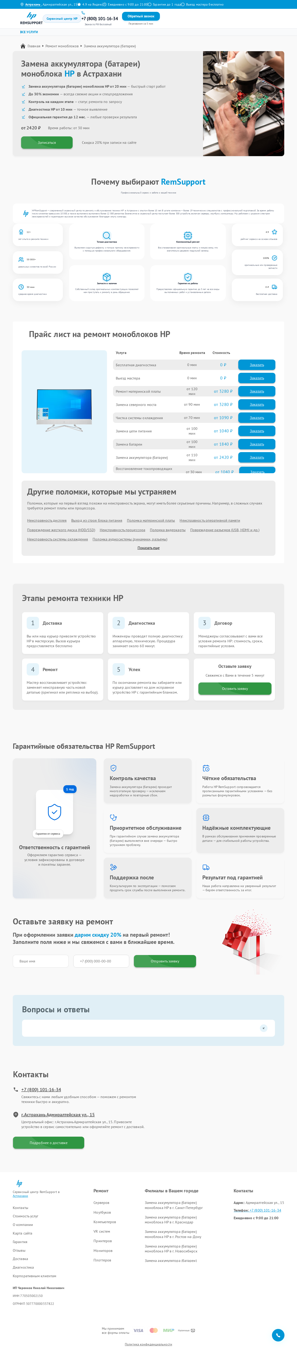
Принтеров (103, 1240)
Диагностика (23, 1267)
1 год (70, 789)
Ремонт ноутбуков (73, 33)
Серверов (101, 1202)
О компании (23, 1224)
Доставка (20, 1258)
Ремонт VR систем (151, 33)
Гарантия (131, 18)
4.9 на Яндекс (90, 4)
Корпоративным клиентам (34, 1276)
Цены (120, 18)
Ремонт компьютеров (112, 33)
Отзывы (144, 18)
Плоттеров (102, 1260)
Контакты (157, 18)
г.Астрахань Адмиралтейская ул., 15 (54, 1115)
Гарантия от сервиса (48, 833)
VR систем (102, 1231)
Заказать (257, 364)
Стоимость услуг (26, 1216)
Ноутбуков (102, 1212)
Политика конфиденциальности (148, 1344)
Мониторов (103, 1250)
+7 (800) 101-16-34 (37, 1090)
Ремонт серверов (37, 33)
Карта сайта (22, 1233)
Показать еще (149, 547)
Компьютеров (105, 1221)
